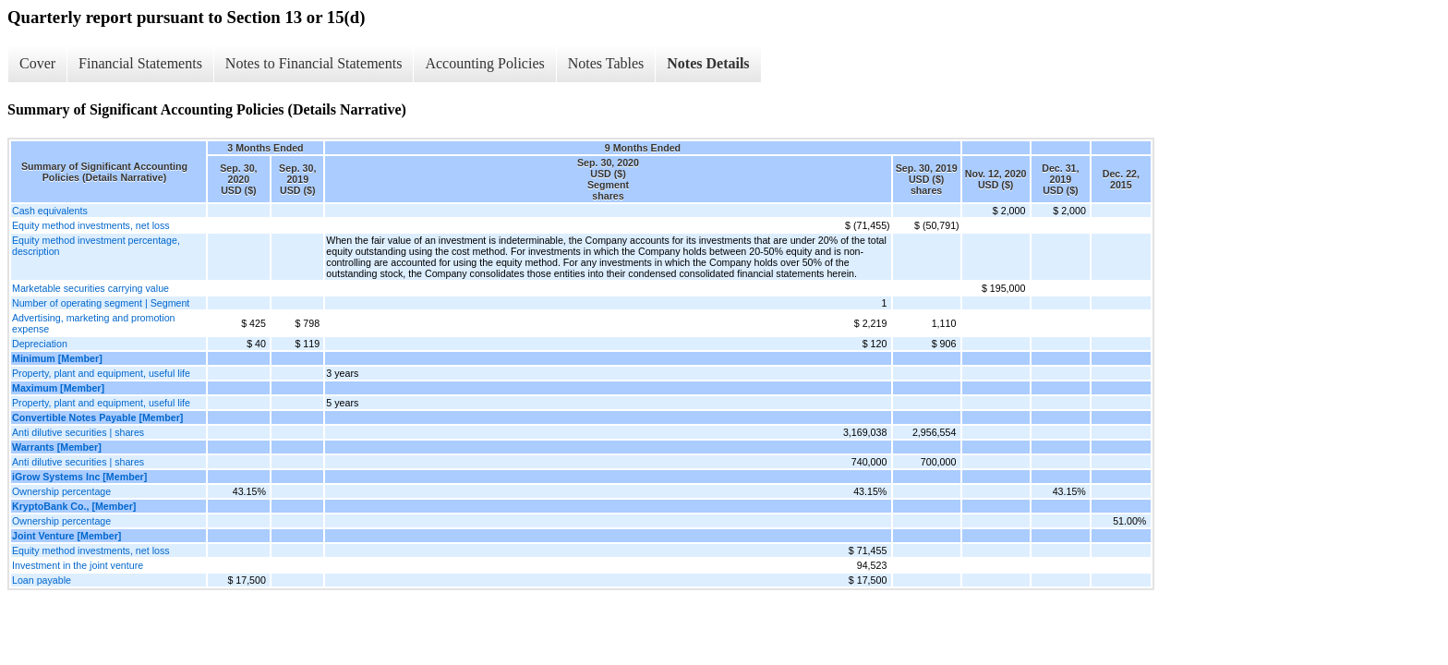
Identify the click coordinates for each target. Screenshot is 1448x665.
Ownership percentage (61, 491)
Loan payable (41, 580)
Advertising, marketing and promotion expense (93, 323)
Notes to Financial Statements (314, 63)
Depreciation (39, 343)
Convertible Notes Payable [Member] (97, 417)
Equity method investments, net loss (91, 225)
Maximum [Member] (58, 387)
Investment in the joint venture (77, 565)
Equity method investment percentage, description (96, 246)
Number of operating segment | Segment (100, 302)
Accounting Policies (484, 63)
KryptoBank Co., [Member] (74, 506)
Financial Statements (140, 63)
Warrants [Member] (57, 447)
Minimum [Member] (57, 358)
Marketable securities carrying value (90, 288)
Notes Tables (606, 63)
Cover (37, 63)
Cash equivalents (50, 210)
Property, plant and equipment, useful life (101, 373)
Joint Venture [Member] (66, 535)
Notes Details (708, 63)
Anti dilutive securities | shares (78, 432)
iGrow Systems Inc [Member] (79, 476)
